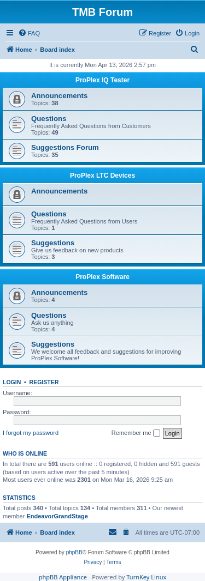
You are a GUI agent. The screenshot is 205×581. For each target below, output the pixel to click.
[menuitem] (29, 33)
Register (44, 382)
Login (12, 382)
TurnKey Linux (146, 577)
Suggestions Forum (65, 147)
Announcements (59, 96)
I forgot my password (30, 432)
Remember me (136, 433)
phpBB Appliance (63, 577)
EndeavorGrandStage (56, 516)
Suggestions (52, 243)
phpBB (74, 552)
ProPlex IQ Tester (102, 80)
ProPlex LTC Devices (102, 175)
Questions (48, 118)
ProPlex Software (102, 277)
